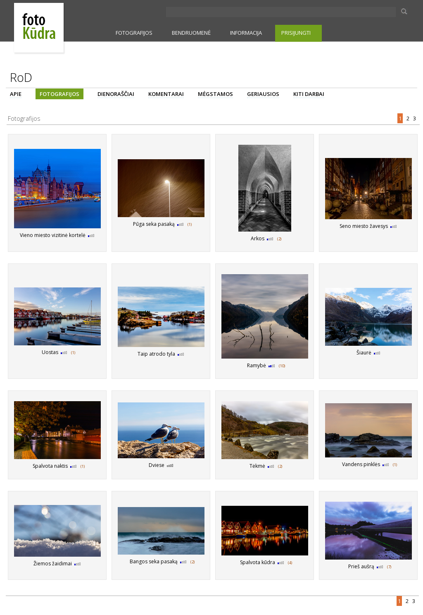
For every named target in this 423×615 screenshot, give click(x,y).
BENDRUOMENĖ (191, 32)
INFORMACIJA (246, 32)
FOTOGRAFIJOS (134, 32)
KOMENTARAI (166, 94)
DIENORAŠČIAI (115, 94)
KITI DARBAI (308, 94)
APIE (15, 94)
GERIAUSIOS (263, 94)
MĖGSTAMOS (215, 94)
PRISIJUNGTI (296, 32)
